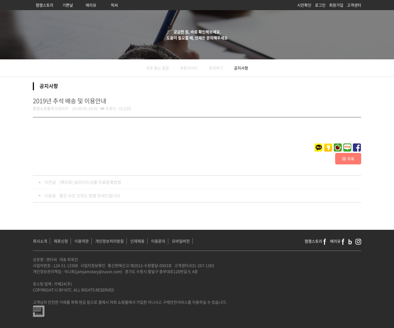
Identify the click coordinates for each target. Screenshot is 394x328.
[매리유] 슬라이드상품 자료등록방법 (90, 182)
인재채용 (137, 241)
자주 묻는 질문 (157, 68)
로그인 (320, 5)
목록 (348, 158)
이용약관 (81, 241)
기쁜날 (67, 5)
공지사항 (241, 68)
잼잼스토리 (44, 5)
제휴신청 (61, 241)
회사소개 (40, 241)
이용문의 (158, 241)
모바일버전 (181, 241)
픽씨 (114, 5)
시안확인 (304, 5)
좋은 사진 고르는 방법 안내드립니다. (90, 196)
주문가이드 (189, 68)
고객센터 (354, 5)
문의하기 (216, 68)
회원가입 (336, 5)
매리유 (91, 5)
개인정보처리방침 (109, 241)
